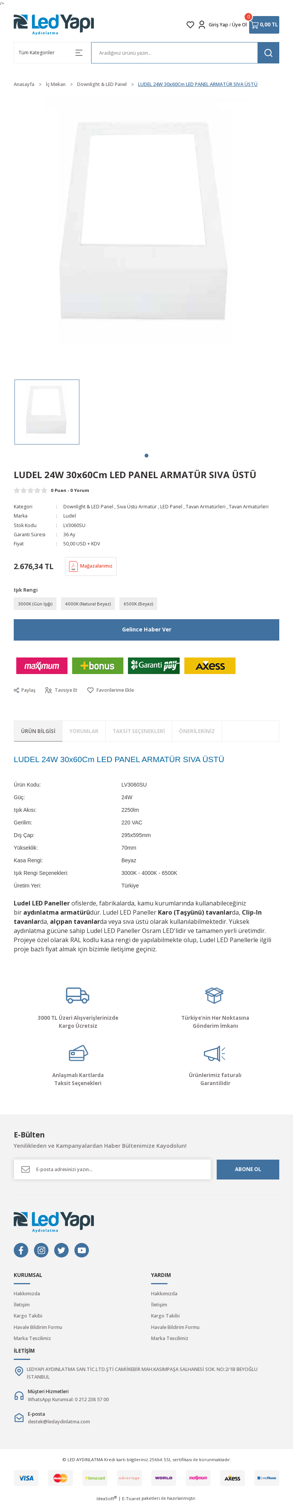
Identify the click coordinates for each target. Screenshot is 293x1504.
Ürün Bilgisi (38, 731)
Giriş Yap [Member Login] (218, 24)
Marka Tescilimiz (32, 1338)
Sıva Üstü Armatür (137, 506)
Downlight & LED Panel (88, 506)
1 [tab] (146, 456)
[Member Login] (201, 24)
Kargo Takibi (28, 1316)
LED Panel (171, 506)
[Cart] (264, 25)
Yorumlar (83, 731)
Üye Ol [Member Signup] (239, 24)
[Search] (185, 52)
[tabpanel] (47, 412)
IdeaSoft (107, 1498)
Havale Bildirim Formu (38, 1327)
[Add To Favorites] (110, 690)
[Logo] (54, 25)
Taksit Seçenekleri (139, 731)
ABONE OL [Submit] (248, 1169)
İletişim (22, 1304)
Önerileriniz (197, 731)
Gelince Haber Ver (146, 629)
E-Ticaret (131, 1498)
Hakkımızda (27, 1293)
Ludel (69, 516)
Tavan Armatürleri (205, 506)
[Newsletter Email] (112, 1169)
